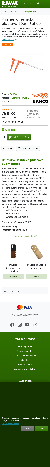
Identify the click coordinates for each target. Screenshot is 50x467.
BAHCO (13, 94)
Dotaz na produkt (28, 148)
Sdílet (7, 148)
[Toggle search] (24, 4)
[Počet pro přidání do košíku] (4, 137)
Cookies (25, 360)
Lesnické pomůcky (20, 97)
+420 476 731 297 (25, 315)
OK (41, 428)
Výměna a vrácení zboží (25, 369)
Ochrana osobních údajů (25, 355)
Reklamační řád (25, 364)
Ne (27, 428)
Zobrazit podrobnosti (10, 423)
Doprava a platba (25, 351)
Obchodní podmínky (25, 346)
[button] (31, 4)
